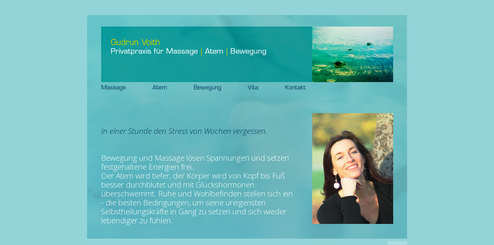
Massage (126, 88)
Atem (172, 88)
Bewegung (220, 88)
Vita (265, 88)
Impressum (397, 242)
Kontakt (295, 88)
